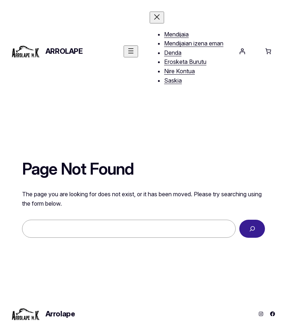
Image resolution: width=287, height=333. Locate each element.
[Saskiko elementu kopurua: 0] (268, 51)
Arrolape (64, 51)
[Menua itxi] (157, 17)
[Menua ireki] (131, 51)
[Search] (252, 228)
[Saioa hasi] (242, 51)
